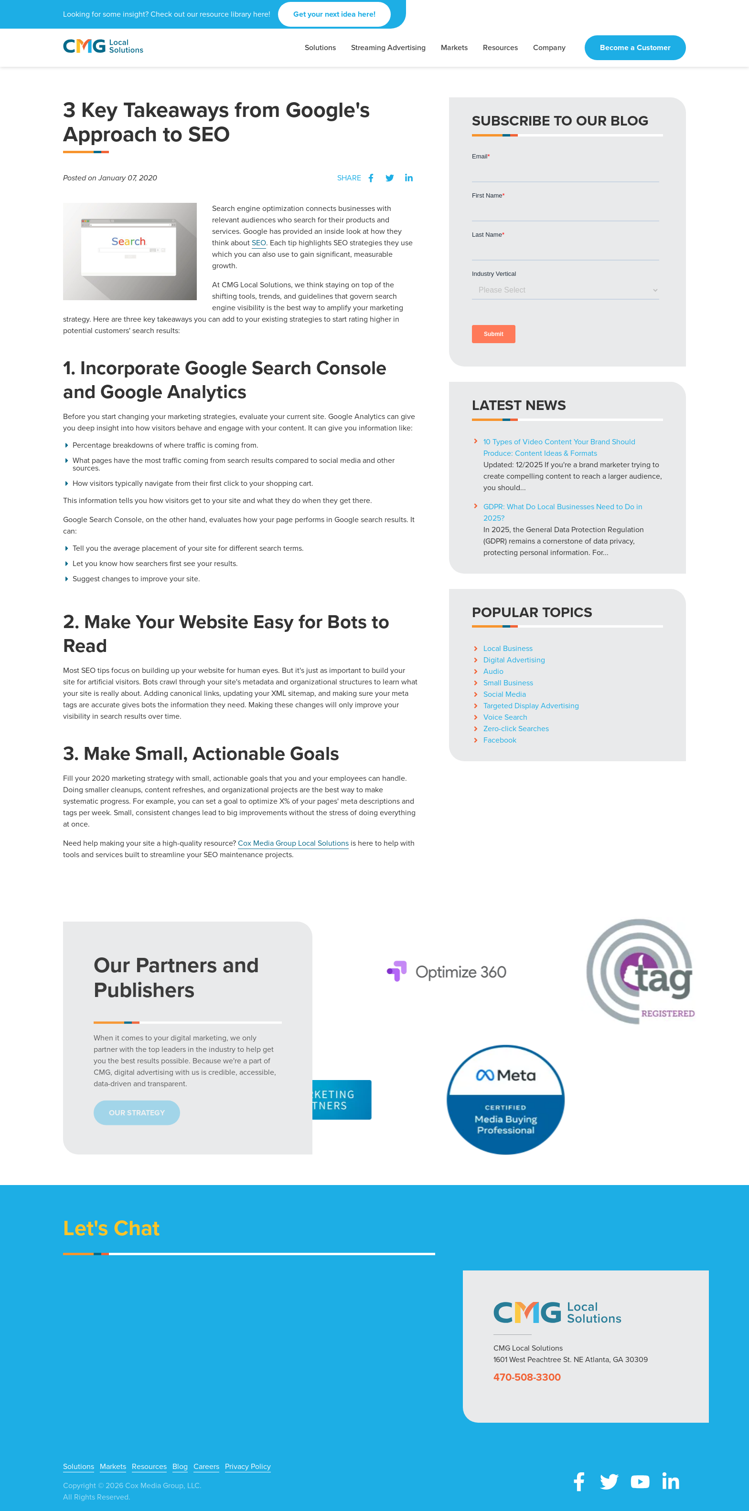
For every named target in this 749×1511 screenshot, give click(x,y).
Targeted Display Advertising (531, 705)
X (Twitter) (609, 1482)
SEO (259, 242)
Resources (149, 1466)
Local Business (508, 648)
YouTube (640, 1482)
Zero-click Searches (516, 728)
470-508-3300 (527, 1377)
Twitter (389, 178)
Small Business (508, 682)
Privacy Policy (248, 1466)
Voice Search (505, 717)
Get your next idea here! (334, 14)
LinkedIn (408, 178)
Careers (206, 1466)
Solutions (78, 1466)
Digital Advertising (514, 659)
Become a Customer (635, 47)
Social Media (504, 694)
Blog (180, 1466)
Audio (493, 671)
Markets (113, 1466)
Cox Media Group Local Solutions (293, 843)
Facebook (370, 178)
